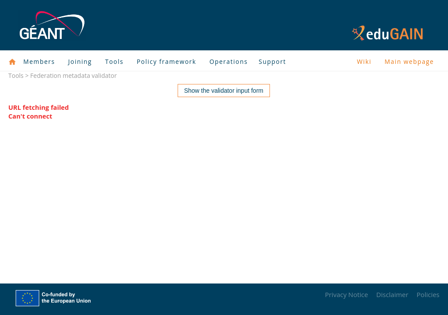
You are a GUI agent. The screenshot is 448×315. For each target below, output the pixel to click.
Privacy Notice (346, 294)
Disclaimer (392, 294)
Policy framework (166, 61)
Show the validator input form (223, 90)
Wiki (364, 61)
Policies (427, 294)
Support (272, 61)
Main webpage (409, 61)
